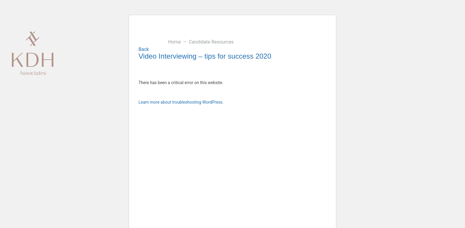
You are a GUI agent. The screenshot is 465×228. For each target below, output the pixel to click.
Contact (248, 34)
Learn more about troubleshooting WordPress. (181, 102)
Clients (168, 34)
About (122, 34)
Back (143, 49)
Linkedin (450, 193)
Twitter (450, 211)
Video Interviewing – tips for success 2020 (204, 56)
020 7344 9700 (377, 34)
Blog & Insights (221, 34)
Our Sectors (145, 34)
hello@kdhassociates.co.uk (424, 34)
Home (175, 42)
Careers (268, 34)
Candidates (190, 34)
